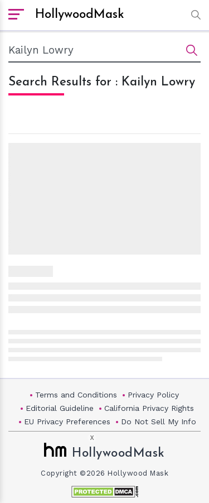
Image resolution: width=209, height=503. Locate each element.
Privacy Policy (153, 394)
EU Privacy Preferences (67, 421)
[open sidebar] (16, 15)
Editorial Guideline (60, 408)
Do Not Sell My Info (158, 421)
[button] (193, 15)
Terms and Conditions (76, 394)
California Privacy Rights (149, 408)
